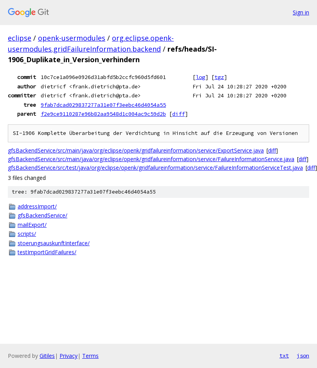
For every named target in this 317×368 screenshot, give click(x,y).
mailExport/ (32, 224)
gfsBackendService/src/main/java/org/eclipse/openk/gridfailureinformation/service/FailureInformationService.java (151, 159)
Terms (90, 355)
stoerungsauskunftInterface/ (54, 243)
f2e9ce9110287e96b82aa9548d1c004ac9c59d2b (103, 113)
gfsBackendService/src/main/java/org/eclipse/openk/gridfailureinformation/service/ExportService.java (136, 150)
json (303, 355)
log (200, 77)
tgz (219, 77)
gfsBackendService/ (42, 215)
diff (178, 113)
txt (284, 355)
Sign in (301, 12)
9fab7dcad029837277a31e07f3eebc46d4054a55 (103, 104)
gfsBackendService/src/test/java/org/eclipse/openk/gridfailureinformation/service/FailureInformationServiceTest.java (155, 167)
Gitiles (47, 355)
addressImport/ (37, 206)
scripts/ (27, 233)
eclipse (19, 38)
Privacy (68, 355)
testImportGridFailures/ (47, 252)
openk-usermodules (71, 38)
